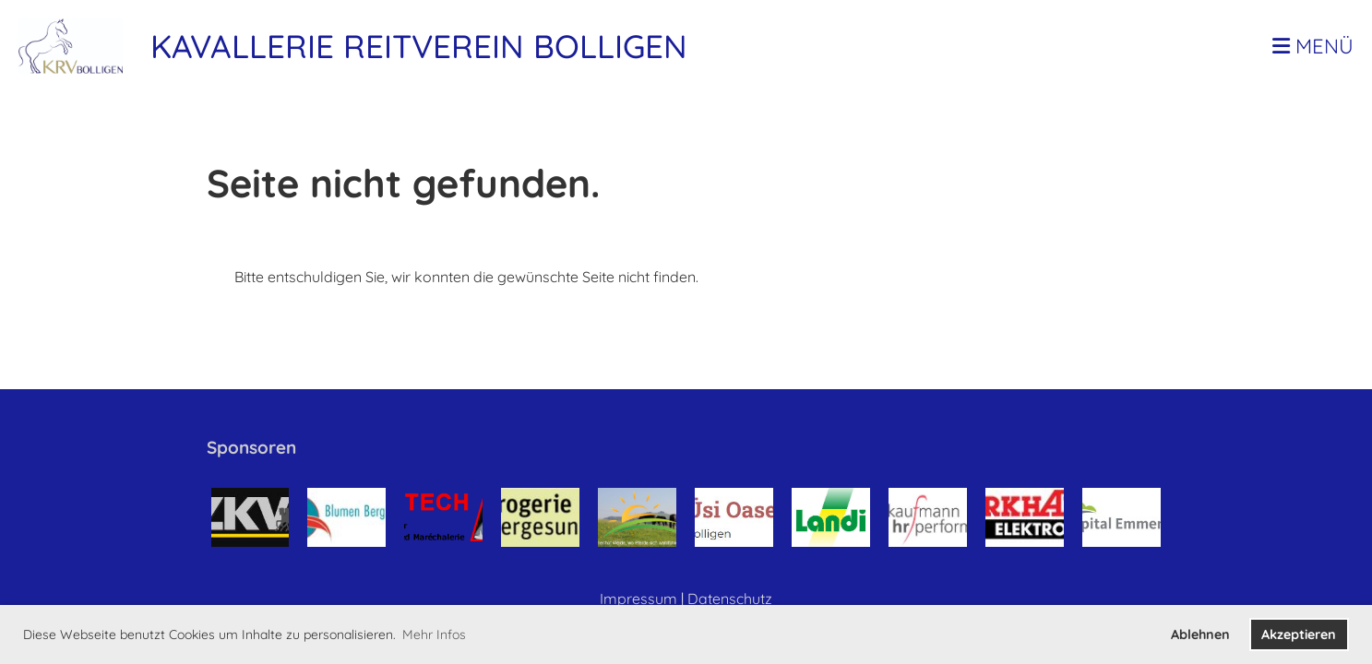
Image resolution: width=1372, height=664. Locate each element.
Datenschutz (729, 598)
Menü (1313, 46)
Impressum (638, 598)
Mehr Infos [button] (434, 634)
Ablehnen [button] (1200, 634)
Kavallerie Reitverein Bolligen (418, 46)
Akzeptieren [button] (1298, 634)
